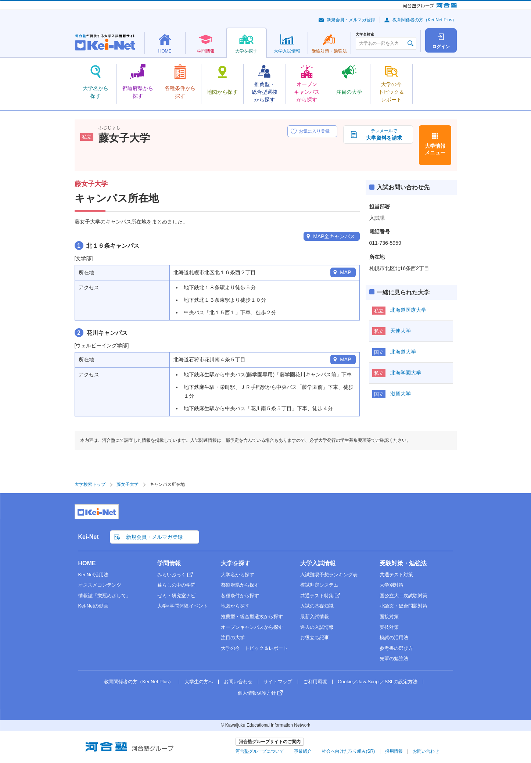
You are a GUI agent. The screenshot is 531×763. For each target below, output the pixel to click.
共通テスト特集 (317, 595)
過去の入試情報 (317, 627)
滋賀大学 (400, 394)
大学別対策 (391, 585)
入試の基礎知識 (317, 606)
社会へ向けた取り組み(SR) (348, 751)
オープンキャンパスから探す (252, 627)
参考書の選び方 (396, 648)
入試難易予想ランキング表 (329, 574)
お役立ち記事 (314, 637)
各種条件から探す (240, 595)
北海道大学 (403, 352)
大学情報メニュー (435, 149)
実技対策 (389, 627)
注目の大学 (233, 637)
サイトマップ (277, 681)
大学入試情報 (318, 563)
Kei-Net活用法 (93, 574)
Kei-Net (88, 537)
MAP (345, 272)
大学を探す (235, 563)
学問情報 (169, 563)
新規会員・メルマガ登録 (351, 19)
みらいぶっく (171, 574)
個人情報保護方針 (257, 693)
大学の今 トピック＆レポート (254, 648)
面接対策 (389, 616)
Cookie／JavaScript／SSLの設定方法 (377, 681)
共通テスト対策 (396, 574)
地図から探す (235, 606)
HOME (87, 563)
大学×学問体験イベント (182, 606)
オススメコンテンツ (99, 585)
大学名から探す (237, 574)
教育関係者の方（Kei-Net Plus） (424, 19)
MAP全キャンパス (334, 236)
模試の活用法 (394, 637)
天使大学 (400, 331)
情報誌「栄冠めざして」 (104, 595)
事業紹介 (303, 751)
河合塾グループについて (260, 751)
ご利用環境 (315, 681)
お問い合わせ (238, 681)
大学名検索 (365, 34)
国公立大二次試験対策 (403, 595)
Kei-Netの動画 (93, 606)
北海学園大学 (405, 373)
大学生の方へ (198, 681)
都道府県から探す (240, 585)
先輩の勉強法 (394, 658)
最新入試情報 (314, 616)
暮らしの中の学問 (176, 585)
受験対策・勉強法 (403, 563)
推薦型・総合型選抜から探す (252, 616)
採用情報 (394, 751)
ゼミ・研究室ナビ (176, 595)
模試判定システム (319, 585)
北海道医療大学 (408, 310)
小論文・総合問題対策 (403, 606)
